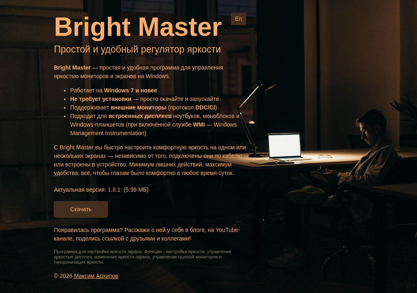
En (238, 18)
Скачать (81, 209)
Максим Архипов (96, 276)
